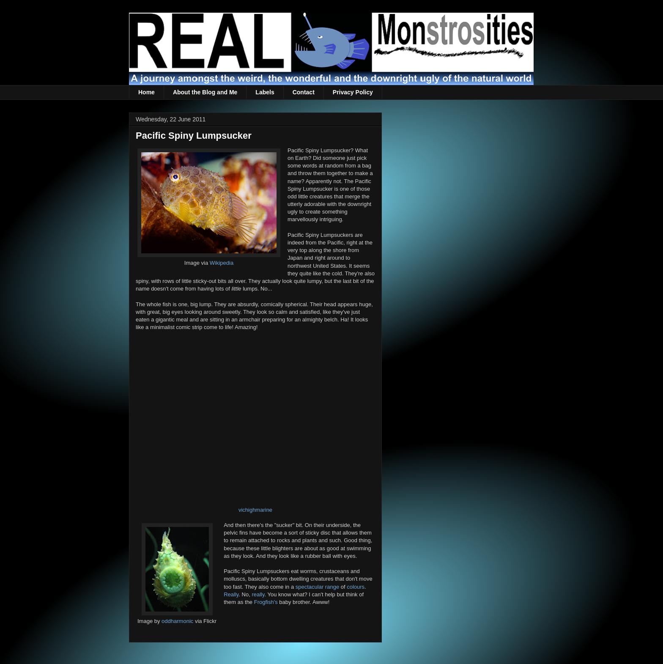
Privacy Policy (353, 92)
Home (146, 92)
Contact (304, 92)
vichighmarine (255, 510)
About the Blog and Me (205, 92)
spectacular (309, 587)
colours (355, 587)
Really (231, 594)
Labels (264, 92)
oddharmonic (177, 621)
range (332, 587)
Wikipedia (221, 263)
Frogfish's (266, 602)
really (258, 594)
